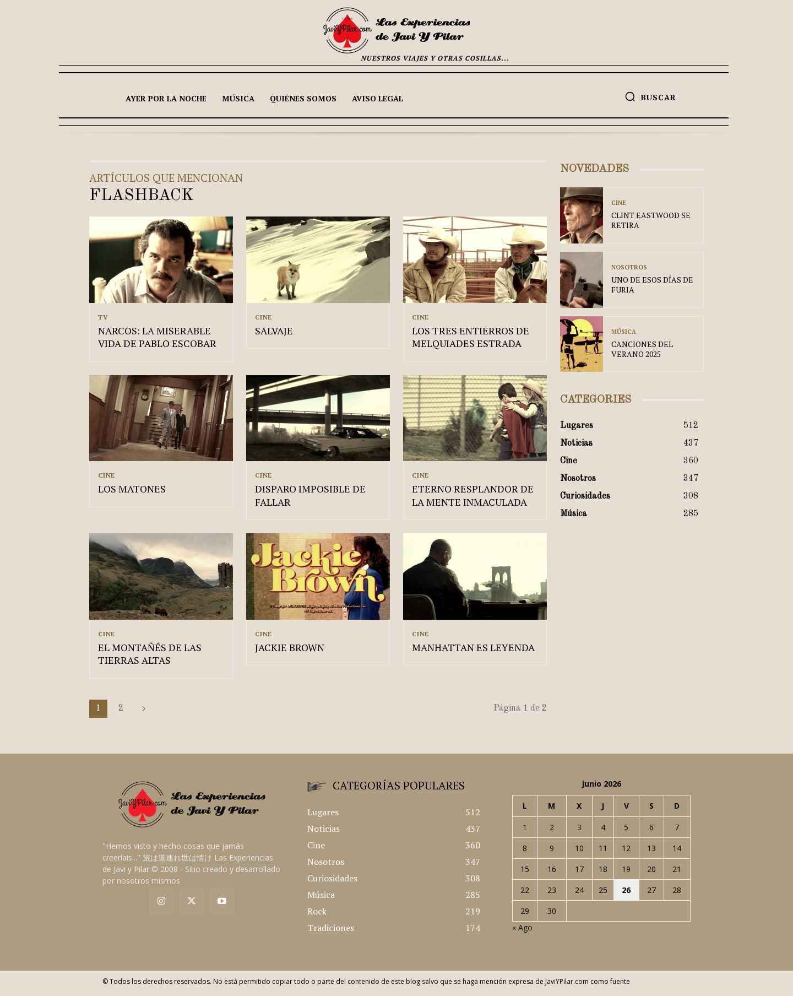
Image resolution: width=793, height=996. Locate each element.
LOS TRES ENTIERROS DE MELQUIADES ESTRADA (470, 338)
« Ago (522, 932)
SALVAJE (274, 332)
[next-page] (143, 713)
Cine (263, 317)
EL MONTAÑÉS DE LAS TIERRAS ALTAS (150, 658)
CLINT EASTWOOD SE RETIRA (651, 220)
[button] (650, 96)
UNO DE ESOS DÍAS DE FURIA (652, 284)
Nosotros (629, 267)
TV (103, 317)
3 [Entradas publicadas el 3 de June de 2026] (579, 831)
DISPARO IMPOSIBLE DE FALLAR (310, 498)
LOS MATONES (132, 492)
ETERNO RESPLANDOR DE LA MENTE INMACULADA (473, 498)
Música (623, 332)
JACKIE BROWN (289, 651)
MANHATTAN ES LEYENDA (473, 651)
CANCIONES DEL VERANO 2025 (642, 349)
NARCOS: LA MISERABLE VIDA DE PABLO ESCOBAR (157, 338)
